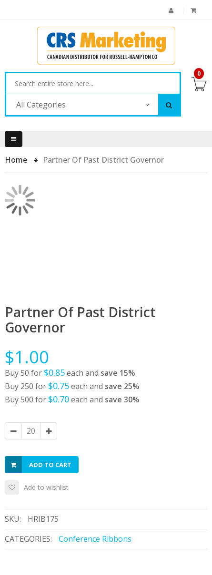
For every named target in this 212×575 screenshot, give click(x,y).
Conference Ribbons (95, 539)
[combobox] (93, 83)
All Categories (41, 104)
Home (17, 160)
